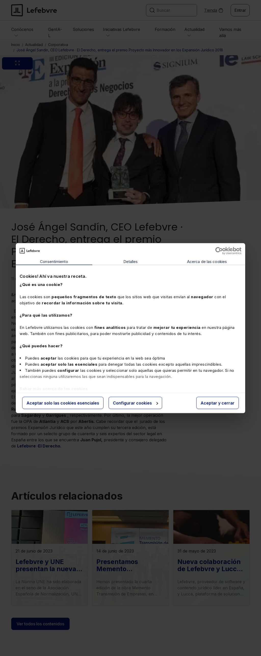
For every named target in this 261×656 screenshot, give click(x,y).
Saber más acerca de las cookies (54, 388)
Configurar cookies (135, 402)
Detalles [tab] (130, 261)
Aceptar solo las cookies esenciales (63, 402)
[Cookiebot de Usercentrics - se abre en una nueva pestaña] (219, 251)
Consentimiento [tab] (54, 261)
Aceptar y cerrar (217, 402)
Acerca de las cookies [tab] (207, 261)
